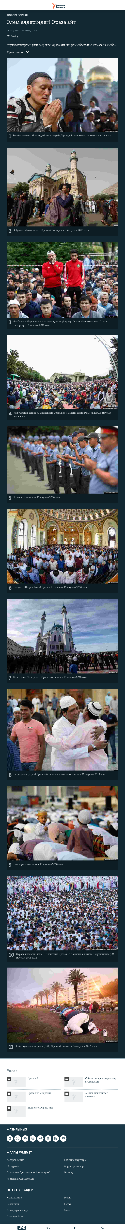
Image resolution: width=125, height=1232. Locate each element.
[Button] (12, 37)
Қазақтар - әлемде (17, 1210)
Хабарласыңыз (15, 1160)
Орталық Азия (15, 1216)
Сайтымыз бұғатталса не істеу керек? (28, 1172)
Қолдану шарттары (75, 1160)
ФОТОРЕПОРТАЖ (18, 15)
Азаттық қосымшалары (20, 1179)
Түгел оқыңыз (18, 52)
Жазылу (68, 1172)
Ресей (67, 1197)
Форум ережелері (74, 1166)
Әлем (67, 1210)
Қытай (68, 1204)
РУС (48, 1228)
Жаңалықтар (14, 1197)
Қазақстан (13, 1204)
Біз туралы (13, 1166)
